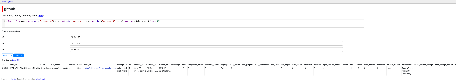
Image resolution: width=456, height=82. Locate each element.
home (4, 2)
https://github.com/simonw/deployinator (100, 68)
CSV (18, 60)
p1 (3, 43)
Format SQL (7, 55)
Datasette (13, 79)
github (10, 2)
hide (41, 15)
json (14, 60)
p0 (3, 37)
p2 (3, 49)
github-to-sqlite (40, 79)
